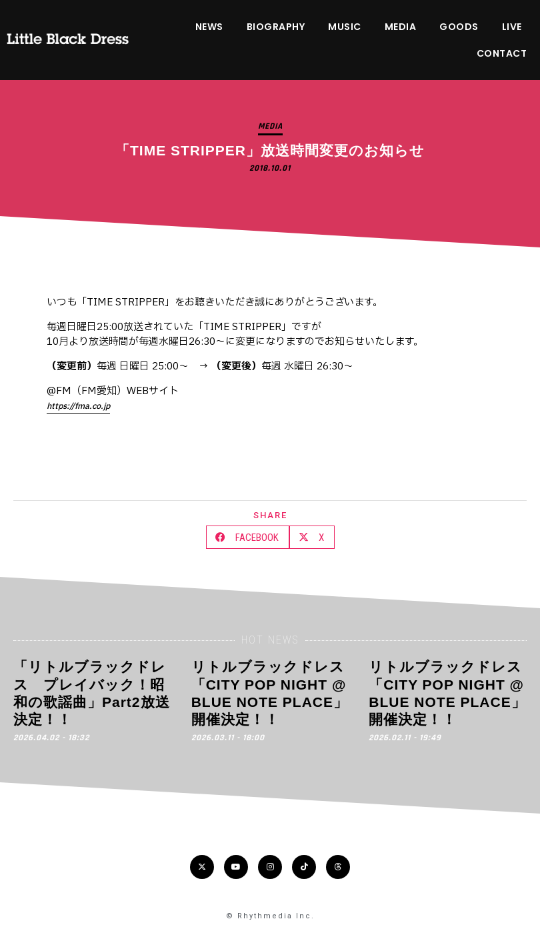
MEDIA (401, 26)
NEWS (209, 26)
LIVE (512, 26)
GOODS (459, 26)
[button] (247, 537)
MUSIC (344, 26)
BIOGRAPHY (276, 26)
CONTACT (502, 53)
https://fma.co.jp (78, 406)
